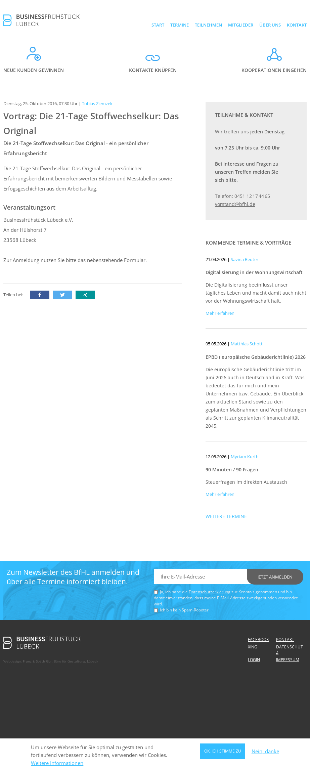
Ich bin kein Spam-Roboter (184, 610)
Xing (252, 647)
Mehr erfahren (220, 313)
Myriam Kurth (245, 457)
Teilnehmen (208, 25)
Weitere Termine (226, 516)
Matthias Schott (247, 344)
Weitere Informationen (57, 764)
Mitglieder (240, 25)
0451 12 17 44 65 (252, 196)
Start (157, 25)
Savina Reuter (244, 259)
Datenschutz (289, 649)
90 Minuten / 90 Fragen (232, 469)
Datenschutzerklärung (209, 592)
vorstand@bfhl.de (235, 204)
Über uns (270, 25)
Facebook (258, 639)
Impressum (287, 660)
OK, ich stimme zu (222, 752)
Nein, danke (265, 752)
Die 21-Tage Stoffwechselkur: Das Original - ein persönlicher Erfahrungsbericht (75, 148)
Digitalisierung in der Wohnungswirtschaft (254, 272)
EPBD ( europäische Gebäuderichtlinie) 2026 (256, 357)
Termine (179, 25)
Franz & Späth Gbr (37, 661)
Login (254, 660)
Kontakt (297, 25)
